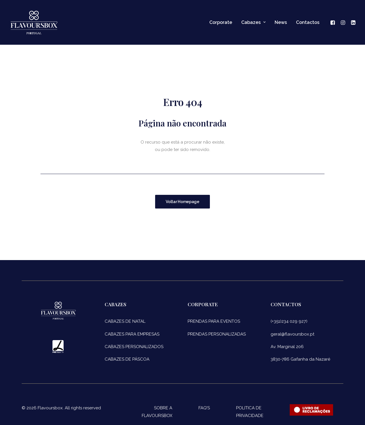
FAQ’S (204, 407)
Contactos (307, 22)
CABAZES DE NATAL (125, 321)
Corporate (220, 22)
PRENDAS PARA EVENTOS (214, 321)
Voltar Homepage (182, 201)
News (281, 22)
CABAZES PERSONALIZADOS (134, 346)
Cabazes (253, 22)
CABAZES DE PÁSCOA (127, 359)
